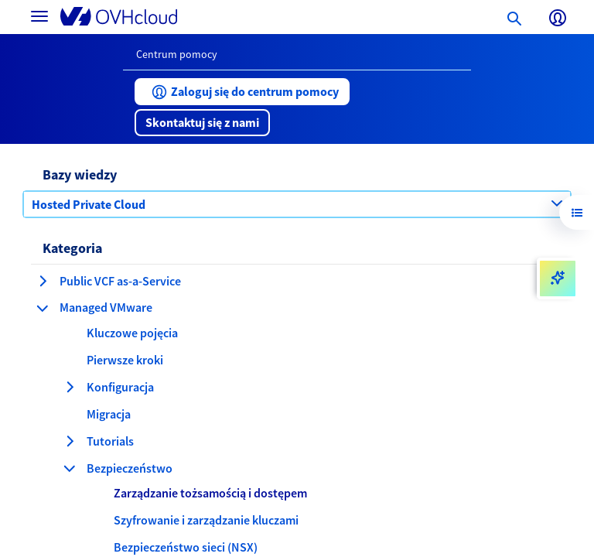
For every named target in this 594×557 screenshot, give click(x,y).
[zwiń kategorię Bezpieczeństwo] (69, 468)
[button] (242, 91)
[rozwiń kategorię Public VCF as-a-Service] (42, 281)
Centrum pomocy (176, 54)
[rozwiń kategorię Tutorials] (69, 441)
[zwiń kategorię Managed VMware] (42, 308)
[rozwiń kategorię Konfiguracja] (69, 387)
